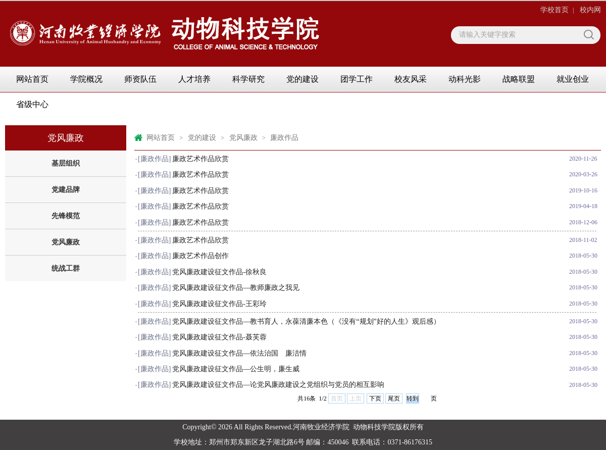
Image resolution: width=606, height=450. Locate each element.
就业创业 (573, 79)
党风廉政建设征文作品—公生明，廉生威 (235, 369)
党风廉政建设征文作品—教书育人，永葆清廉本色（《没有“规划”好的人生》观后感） (306, 321)
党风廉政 (66, 242)
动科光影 (464, 79)
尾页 (394, 398)
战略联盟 (518, 79)
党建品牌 (66, 189)
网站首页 (32, 79)
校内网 (590, 10)
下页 (375, 398)
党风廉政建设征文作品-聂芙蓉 (219, 337)
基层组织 (66, 163)
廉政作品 (284, 137)
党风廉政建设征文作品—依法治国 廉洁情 (239, 353)
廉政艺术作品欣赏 (200, 159)
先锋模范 (66, 216)
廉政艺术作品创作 (200, 256)
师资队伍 (140, 79)
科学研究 (248, 79)
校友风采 (410, 79)
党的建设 (302, 79)
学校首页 (554, 10)
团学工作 (356, 79)
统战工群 (66, 268)
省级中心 (32, 104)
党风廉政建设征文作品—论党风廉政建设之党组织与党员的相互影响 (278, 384)
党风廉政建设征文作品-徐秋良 (219, 272)
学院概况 (86, 79)
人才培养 (194, 79)
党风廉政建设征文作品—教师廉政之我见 (235, 287)
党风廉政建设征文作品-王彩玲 (219, 304)
